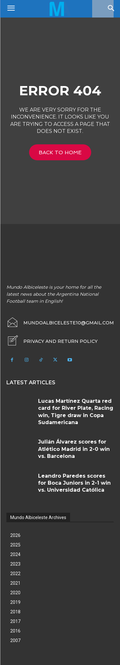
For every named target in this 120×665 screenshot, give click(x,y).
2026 (15, 535)
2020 (15, 592)
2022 (15, 573)
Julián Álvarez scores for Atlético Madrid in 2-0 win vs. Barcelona (74, 449)
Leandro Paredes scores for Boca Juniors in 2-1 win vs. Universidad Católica (74, 483)
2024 (15, 554)
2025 (15, 544)
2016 (15, 630)
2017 (15, 621)
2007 (15, 640)
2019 (15, 602)
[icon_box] (52, 341)
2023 (15, 564)
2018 (15, 611)
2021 (15, 583)
